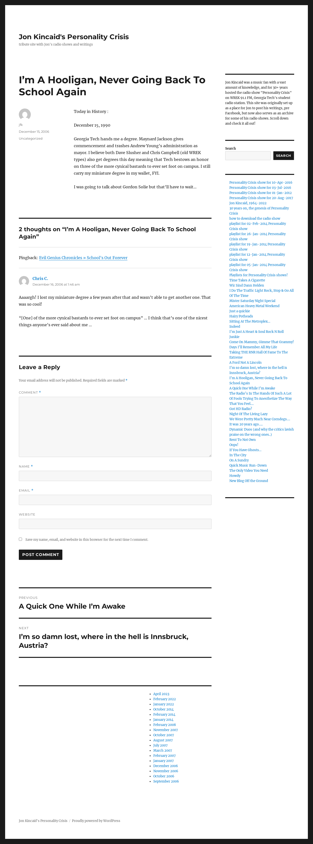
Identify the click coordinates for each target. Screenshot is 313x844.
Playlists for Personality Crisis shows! (258, 275)
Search (230, 148)
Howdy (234, 476)
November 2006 (165, 771)
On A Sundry (239, 460)
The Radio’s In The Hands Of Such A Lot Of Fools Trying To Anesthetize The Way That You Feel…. (260, 398)
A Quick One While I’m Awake (252, 388)
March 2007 (162, 750)
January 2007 (163, 761)
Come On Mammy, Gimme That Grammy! (261, 342)
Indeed (234, 327)
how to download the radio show (254, 219)
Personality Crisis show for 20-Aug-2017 (261, 198)
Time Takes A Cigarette (247, 280)
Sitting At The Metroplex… (249, 321)
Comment (30, 392)
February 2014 (164, 714)
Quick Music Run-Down (248, 465)
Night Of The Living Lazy (248, 414)
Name (26, 466)
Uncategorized (31, 138)
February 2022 (164, 699)
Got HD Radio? (240, 409)
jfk (21, 125)
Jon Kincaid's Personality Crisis (74, 37)
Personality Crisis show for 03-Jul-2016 (260, 188)
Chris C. (40, 278)
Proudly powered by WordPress (96, 821)
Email (26, 490)
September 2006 (166, 781)
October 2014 (163, 709)
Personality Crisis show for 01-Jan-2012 (260, 193)
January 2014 (163, 720)
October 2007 (163, 735)
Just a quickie (239, 311)
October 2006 (163, 776)
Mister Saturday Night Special (252, 301)
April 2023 (161, 694)
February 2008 (164, 725)
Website (27, 514)
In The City (237, 455)
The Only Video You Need (248, 471)
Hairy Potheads (241, 316)
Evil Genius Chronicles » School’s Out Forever (83, 257)
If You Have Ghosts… (245, 450)
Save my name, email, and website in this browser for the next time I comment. (86, 540)
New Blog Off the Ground (248, 481)
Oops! (233, 445)
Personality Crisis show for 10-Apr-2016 (260, 183)
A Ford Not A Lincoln (245, 363)
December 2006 (165, 766)
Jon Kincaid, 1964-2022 (248, 203)
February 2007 (164, 756)
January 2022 (163, 704)
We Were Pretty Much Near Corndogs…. (259, 419)
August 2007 (163, 740)
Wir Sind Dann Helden (246, 285)
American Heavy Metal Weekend (254, 306)
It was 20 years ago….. (246, 424)
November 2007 (165, 730)
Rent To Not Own (242, 440)
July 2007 (160, 745)
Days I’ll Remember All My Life (253, 347)
